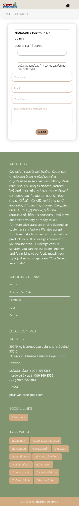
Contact (14, 315)
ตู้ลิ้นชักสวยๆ (43, 464)
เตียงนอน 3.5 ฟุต (21, 472)
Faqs (12, 307)
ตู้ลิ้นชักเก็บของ (20, 456)
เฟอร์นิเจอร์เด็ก (40, 449)
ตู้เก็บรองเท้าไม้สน (46, 480)
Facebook (19, 417)
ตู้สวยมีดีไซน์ (19, 449)
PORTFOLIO (19, 13)
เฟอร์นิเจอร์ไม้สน (21, 464)
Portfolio (15, 300)
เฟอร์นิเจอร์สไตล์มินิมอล (46, 441)
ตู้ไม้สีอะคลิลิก (19, 441)
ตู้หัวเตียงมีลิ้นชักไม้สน (47, 456)
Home (7, 13)
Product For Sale (20, 292)
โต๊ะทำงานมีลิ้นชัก (21, 480)
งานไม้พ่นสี (60, 449)
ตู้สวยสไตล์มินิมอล (47, 472)
